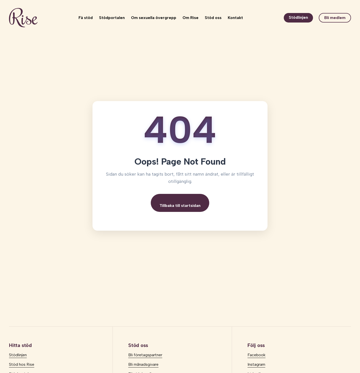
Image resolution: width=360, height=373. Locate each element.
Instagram (256, 364)
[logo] (23, 17)
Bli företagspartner (145, 354)
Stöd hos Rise (21, 364)
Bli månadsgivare (143, 364)
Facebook (257, 354)
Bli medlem (335, 17)
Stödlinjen (298, 17)
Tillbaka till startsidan (180, 205)
